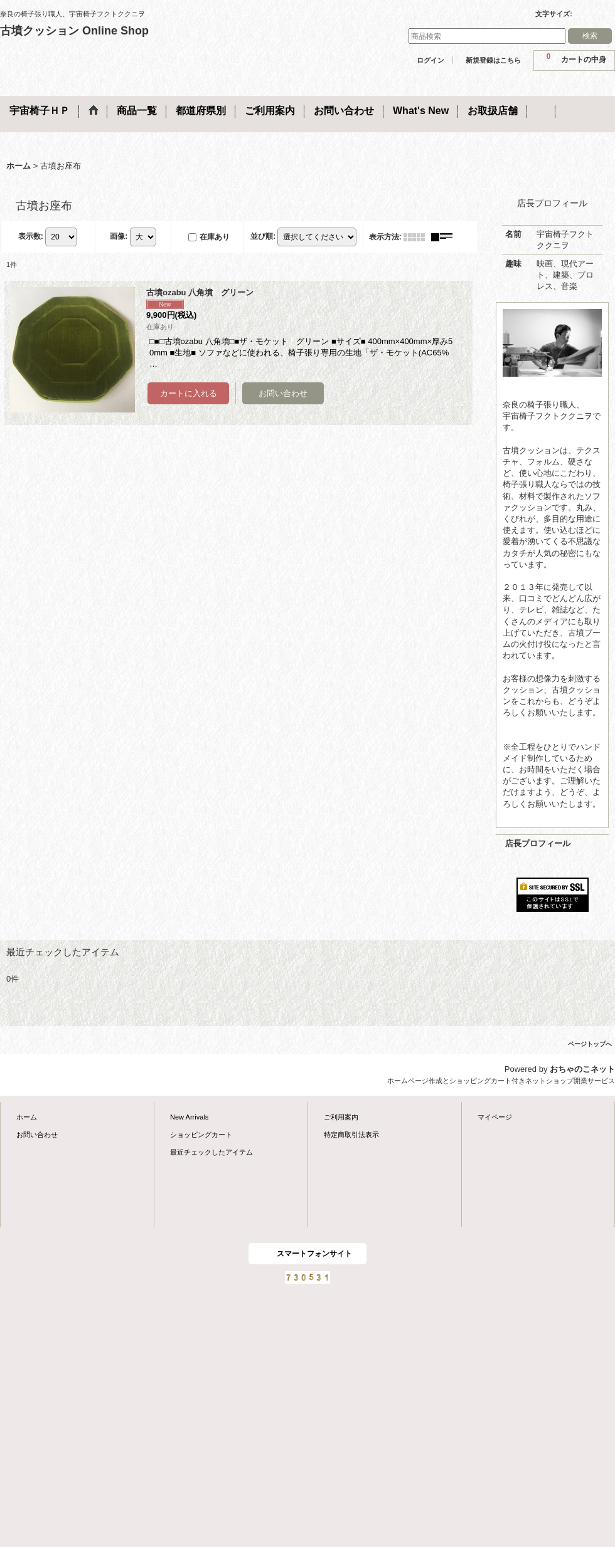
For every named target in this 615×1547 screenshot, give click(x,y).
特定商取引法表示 (351, 1134)
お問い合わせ (37, 1134)
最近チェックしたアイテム (211, 1152)
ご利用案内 (341, 1117)
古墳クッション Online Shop (74, 30)
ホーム (26, 1117)
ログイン (430, 60)
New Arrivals (189, 1117)
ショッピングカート (201, 1134)
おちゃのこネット (582, 1069)
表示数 (30, 236)
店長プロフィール (537, 843)
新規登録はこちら (493, 60)
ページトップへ (590, 1044)
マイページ (495, 1117)
